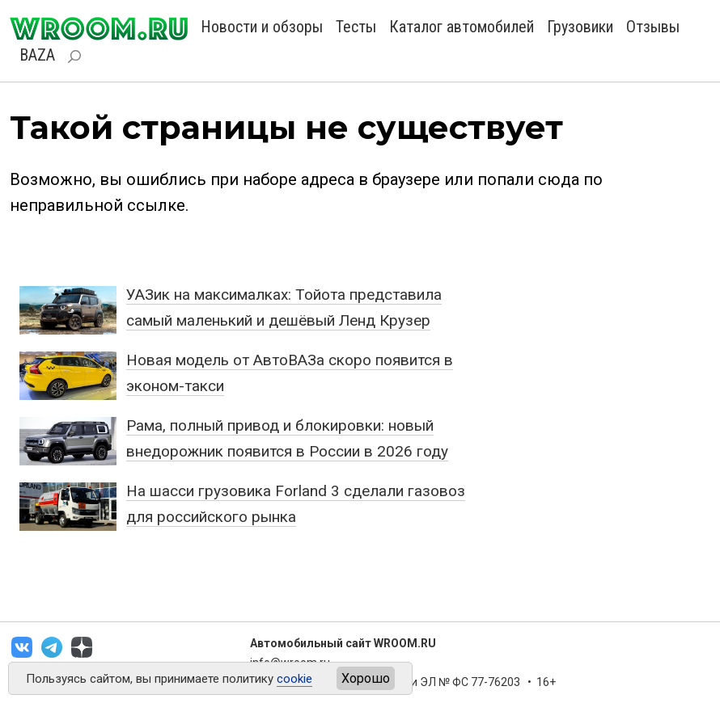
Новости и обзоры (262, 26)
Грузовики (580, 26)
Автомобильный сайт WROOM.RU (343, 643)
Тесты (356, 26)
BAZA (37, 55)
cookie (294, 678)
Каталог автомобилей (461, 26)
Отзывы (653, 26)
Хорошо (365, 678)
